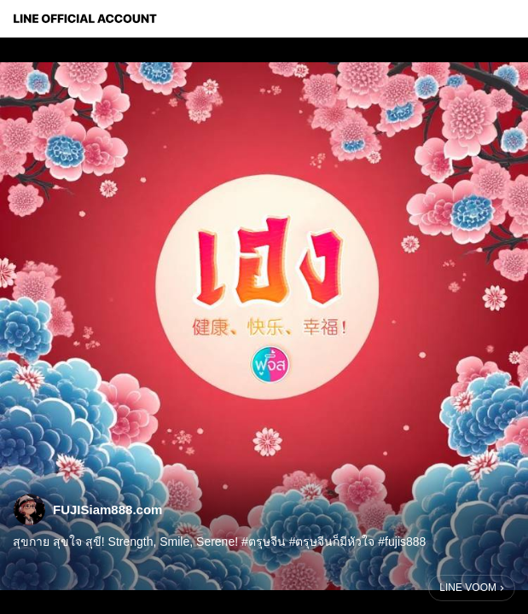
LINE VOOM (467, 588)
